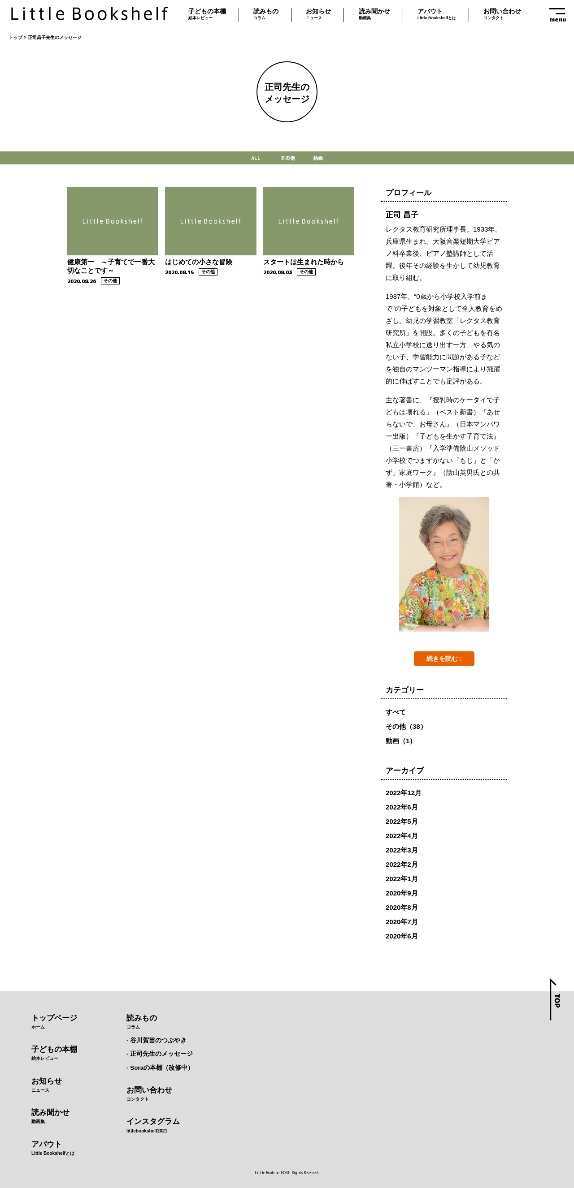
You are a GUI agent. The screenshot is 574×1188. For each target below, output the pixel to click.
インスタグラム (160, 1126)
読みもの (265, 15)
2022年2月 (402, 864)
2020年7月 (402, 921)
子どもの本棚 (207, 15)
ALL (256, 158)
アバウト (436, 15)
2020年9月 (402, 893)
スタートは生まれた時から (303, 262)
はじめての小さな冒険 (198, 262)
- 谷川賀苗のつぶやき (156, 1040)
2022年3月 (402, 850)
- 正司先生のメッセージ (159, 1053)
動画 (318, 158)
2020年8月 (402, 907)
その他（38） (406, 726)
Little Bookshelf (89, 14)
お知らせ (318, 15)
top (555, 999)
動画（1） (401, 741)
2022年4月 (402, 835)
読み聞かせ (374, 15)
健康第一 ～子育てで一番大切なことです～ (111, 266)
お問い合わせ (502, 15)
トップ (15, 37)
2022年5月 (402, 821)
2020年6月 (402, 936)
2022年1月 (402, 878)
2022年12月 (404, 792)
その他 (287, 158)
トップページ (54, 1023)
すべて (396, 712)
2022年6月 (402, 807)
